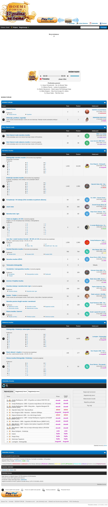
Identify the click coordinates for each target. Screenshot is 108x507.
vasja (27, 460)
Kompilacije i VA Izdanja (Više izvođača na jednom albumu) (26, 200)
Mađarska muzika (13, 306)
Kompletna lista (15, 456)
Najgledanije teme (33, 391)
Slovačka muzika (31, 306)
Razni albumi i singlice (14, 352)
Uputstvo (29, 114)
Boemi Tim (4, 501)
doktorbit (4, 470)
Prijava (15, 27)
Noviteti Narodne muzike (14, 249)
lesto (105, 297)
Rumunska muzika (13, 308)
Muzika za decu (13, 316)
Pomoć (104, 23)
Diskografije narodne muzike (16, 157)
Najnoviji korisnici (89, 392)
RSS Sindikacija (74, 501)
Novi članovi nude (8, 127)
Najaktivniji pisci (89, 395)
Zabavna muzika (7, 322)
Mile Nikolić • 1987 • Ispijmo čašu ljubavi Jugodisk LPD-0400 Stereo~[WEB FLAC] (28, 424)
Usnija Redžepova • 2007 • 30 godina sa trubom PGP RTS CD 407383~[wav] (28, 400)
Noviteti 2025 (30, 254)
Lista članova (83, 23)
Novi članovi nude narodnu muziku (18, 135)
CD (9, 245)
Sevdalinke (12, 274)
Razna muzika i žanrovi (14, 311)
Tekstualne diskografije (14, 265)
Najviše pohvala (89, 402)
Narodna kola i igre (12, 214)
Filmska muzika (31, 316)
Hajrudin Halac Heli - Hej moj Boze (22, 410)
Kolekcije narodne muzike (15, 178)
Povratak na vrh (30, 501)
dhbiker (12, 470)
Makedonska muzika (32, 308)
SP (9, 244)
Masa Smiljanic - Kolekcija (19, 431)
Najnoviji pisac (8, 391)
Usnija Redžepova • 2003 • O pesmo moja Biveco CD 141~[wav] (31, 403)
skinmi (105, 445)
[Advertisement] (54, 53)
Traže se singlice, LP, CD (14, 219)
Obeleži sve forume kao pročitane (58, 501)
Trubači (11, 275)
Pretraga (72, 23)
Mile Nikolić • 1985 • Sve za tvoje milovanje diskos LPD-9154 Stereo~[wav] (28, 428)
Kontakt (11, 501)
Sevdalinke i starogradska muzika (17, 269)
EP (27, 244)
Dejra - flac (30, 245)
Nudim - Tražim (11, 295)
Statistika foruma (101, 484)
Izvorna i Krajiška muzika (14, 281)
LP (46, 244)
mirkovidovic (18, 460)
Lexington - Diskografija (19, 442)
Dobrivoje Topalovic (17, 439)
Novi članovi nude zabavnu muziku (18, 142)
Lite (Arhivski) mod (41, 501)
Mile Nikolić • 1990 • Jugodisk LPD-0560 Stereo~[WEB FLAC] (30, 421)
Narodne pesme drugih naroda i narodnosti (21, 301)
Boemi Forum (11, 109)
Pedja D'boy (15, 436)
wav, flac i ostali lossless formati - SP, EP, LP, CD (22, 239)
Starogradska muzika (32, 274)
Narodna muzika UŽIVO (14, 259)
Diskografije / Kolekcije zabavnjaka (18, 329)
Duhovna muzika (49, 316)
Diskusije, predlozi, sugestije (16, 118)
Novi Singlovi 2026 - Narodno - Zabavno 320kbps (26, 412)
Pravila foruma (12, 114)
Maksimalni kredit (89, 399)
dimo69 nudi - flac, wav (51, 245)
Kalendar (95, 23)
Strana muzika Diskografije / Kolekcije (19, 358)
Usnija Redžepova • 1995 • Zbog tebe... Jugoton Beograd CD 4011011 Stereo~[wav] (28, 407)
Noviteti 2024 (12, 254)
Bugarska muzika (49, 306)
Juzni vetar (10, 207)
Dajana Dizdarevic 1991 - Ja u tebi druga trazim (26, 415)
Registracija (23, 27)
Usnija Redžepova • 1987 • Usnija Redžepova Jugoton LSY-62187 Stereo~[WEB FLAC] (29, 418)
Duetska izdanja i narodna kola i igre (18, 286)
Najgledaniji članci (21, 391)
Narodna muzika (7, 150)
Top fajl (89, 405)
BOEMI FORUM (7, 102)
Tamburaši (48, 274)
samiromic (24, 479)
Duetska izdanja (13, 291)
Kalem (13, 434)
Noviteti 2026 (48, 254)
